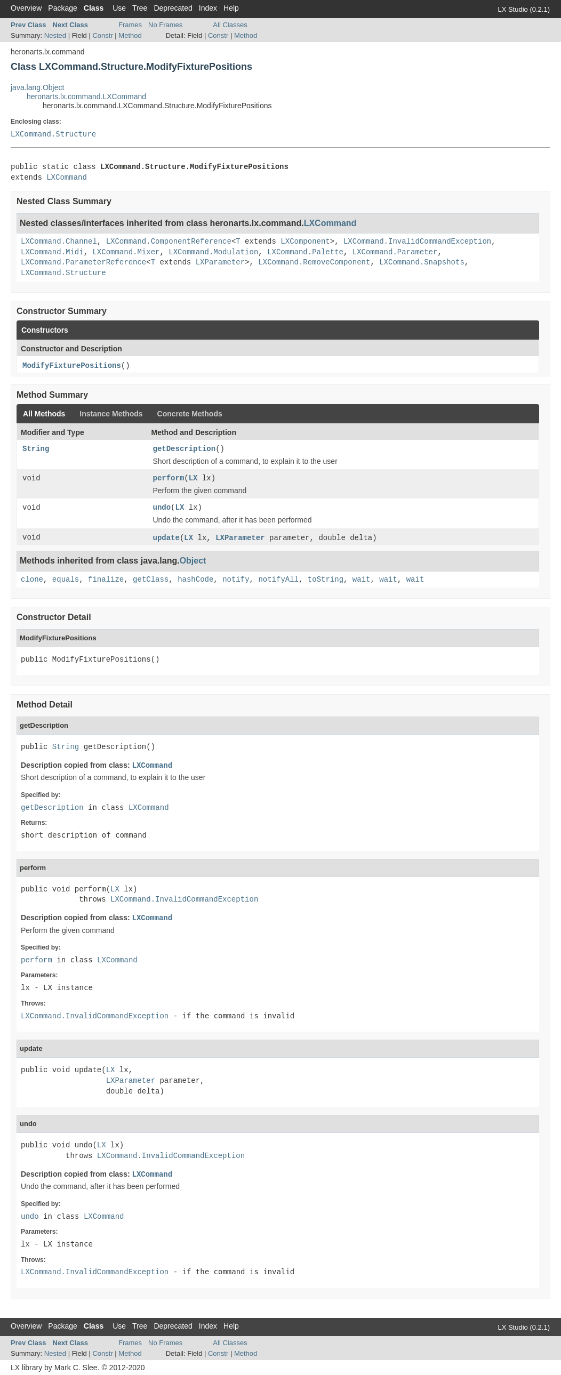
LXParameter (220, 262)
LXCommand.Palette (305, 252)
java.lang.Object (37, 87)
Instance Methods (110, 413)
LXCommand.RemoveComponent (314, 262)
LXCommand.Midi (52, 252)
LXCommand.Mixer (125, 252)
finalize (106, 579)
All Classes (230, 25)
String (35, 449)
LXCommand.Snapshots (421, 262)
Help (231, 8)
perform (169, 478)
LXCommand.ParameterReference (83, 262)
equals (65, 579)
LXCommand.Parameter (395, 252)
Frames (130, 25)
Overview (26, 8)
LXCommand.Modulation (213, 252)
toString (325, 579)
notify (235, 579)
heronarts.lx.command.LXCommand (86, 96)
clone (32, 579)
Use (119, 8)
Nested (55, 35)
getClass (151, 579)
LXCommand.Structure (53, 134)
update (166, 538)
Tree (139, 8)
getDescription (184, 449)
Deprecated (173, 8)
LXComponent (305, 241)
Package (62, 8)
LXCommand (66, 177)
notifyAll (278, 579)
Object (193, 560)
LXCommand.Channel (59, 241)
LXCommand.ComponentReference (168, 241)
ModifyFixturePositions (71, 365)
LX (193, 478)
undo (162, 507)
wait (361, 579)
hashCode (195, 579)
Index (208, 8)
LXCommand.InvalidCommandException (417, 241)
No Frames (165, 25)
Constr (102, 35)
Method (129, 35)
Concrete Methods (189, 413)
